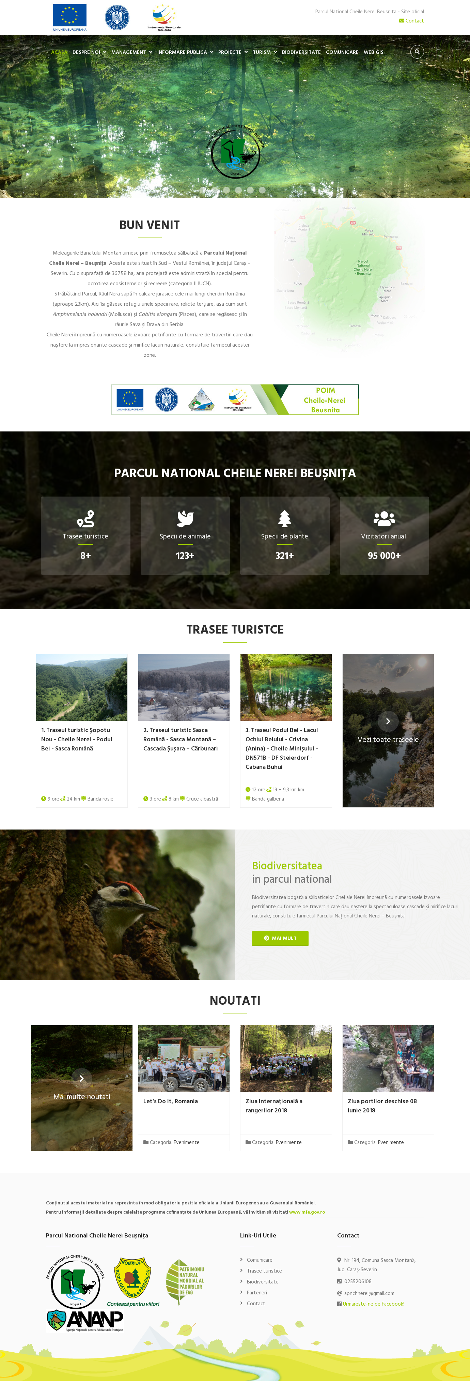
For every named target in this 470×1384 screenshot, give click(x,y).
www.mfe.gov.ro (307, 1215)
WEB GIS (373, 52)
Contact (411, 21)
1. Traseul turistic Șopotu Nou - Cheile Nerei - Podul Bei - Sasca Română (76, 741)
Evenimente (187, 1146)
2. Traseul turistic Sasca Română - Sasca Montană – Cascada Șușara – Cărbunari (180, 741)
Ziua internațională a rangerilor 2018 (274, 1109)
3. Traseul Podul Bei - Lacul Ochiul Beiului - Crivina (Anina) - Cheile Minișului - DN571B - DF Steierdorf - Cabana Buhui (282, 750)
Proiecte (229, 52)
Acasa (59, 52)
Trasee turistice (264, 1274)
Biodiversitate (301, 52)
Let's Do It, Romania (170, 1104)
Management (128, 52)
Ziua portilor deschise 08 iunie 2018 (382, 1109)
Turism (262, 52)
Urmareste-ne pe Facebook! (373, 1307)
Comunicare (342, 52)
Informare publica (182, 52)
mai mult (280, 940)
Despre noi (86, 52)
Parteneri (257, 1296)
